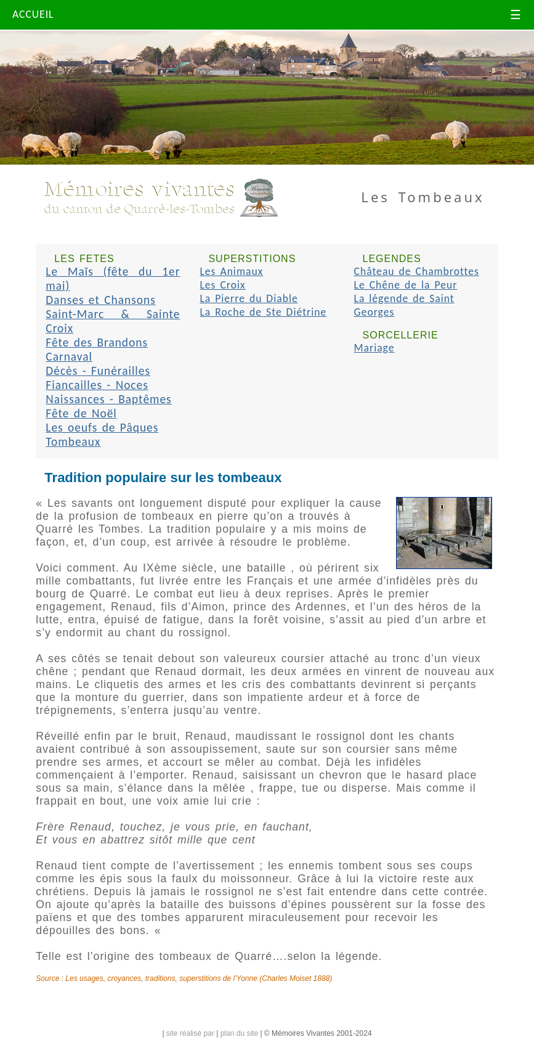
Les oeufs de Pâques (102, 427)
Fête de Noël (81, 413)
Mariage (374, 348)
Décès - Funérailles (98, 371)
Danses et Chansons (100, 300)
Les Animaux (231, 271)
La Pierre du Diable (248, 298)
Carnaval (69, 357)
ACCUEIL (33, 14)
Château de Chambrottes (416, 271)
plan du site (239, 1033)
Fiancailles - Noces (97, 385)
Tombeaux (73, 442)
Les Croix (222, 285)
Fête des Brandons (97, 342)
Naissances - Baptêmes (108, 399)
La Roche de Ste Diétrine (263, 312)
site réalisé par (190, 1033)
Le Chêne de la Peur (406, 285)
